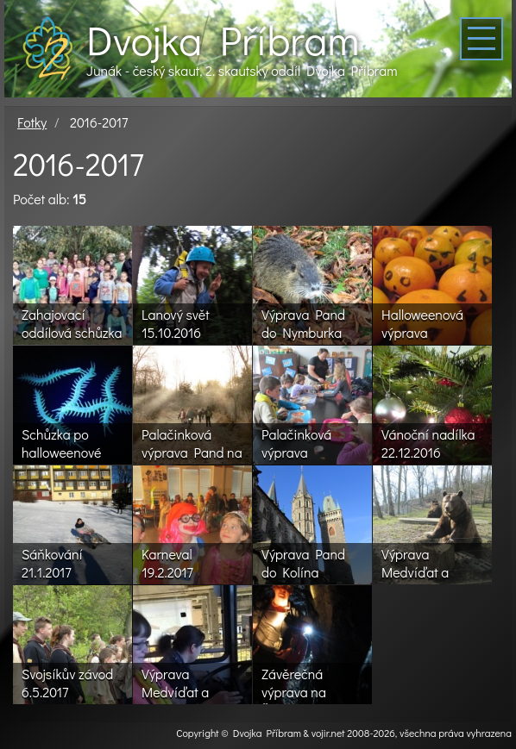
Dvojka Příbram (222, 39)
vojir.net (328, 733)
